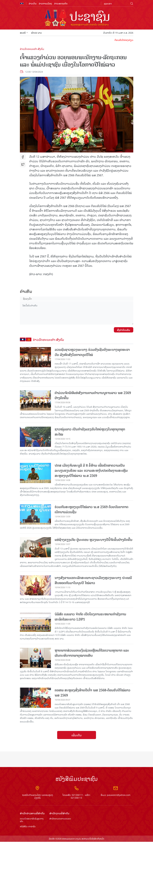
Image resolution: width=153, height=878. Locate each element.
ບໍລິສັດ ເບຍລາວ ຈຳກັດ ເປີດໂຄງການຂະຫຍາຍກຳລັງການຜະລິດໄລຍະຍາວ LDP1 (90, 617)
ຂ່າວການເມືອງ (45, 3)
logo (76, 18)
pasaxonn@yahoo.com (118, 795)
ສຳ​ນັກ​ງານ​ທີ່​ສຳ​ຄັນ (59, 813)
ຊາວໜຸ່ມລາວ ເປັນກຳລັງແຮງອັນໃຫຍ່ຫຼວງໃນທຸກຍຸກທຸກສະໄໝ (90, 432)
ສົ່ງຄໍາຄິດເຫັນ (123, 330)
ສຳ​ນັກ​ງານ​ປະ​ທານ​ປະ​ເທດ (60, 818)
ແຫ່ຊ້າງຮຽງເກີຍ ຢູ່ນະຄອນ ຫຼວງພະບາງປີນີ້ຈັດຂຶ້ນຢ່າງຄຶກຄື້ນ (93, 539)
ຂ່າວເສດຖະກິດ (61, 3)
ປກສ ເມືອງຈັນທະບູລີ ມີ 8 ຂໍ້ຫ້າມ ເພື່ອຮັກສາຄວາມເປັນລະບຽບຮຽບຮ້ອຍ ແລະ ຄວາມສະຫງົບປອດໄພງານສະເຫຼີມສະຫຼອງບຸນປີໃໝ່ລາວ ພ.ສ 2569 (91, 470)
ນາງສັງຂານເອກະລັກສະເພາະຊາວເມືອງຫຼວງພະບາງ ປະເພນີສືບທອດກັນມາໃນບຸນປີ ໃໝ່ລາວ (93, 580)
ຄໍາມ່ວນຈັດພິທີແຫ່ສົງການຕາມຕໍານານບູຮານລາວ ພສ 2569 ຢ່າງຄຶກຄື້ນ (93, 395)
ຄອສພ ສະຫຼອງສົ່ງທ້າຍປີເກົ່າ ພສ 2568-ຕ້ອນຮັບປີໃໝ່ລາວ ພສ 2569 (92, 693)
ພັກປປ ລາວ (36, 32)
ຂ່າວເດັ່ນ (33, 3)
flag (22, 3)
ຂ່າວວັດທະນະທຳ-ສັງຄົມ (32, 49)
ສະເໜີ (24, 32)
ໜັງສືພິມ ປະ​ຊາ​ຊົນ (28, 826)
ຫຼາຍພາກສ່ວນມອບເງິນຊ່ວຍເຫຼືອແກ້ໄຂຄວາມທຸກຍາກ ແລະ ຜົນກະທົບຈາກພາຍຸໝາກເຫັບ (92, 653)
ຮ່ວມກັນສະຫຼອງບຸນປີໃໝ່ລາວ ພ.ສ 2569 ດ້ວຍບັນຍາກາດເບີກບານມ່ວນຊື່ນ (91, 509)
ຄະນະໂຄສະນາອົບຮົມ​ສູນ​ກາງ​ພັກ (31, 820)
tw (22, 164)
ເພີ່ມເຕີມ (76, 735)
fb (22, 157)
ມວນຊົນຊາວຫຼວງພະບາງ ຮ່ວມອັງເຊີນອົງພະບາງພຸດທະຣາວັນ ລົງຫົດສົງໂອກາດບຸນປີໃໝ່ (92, 352)
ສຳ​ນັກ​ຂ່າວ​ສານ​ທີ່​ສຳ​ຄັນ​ (32, 813)
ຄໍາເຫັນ (26, 291)
